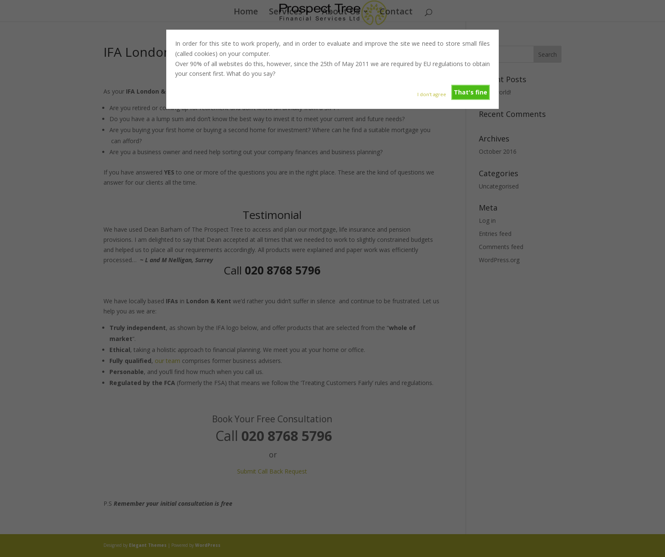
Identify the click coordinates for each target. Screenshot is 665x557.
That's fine (470, 92)
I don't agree (431, 94)
